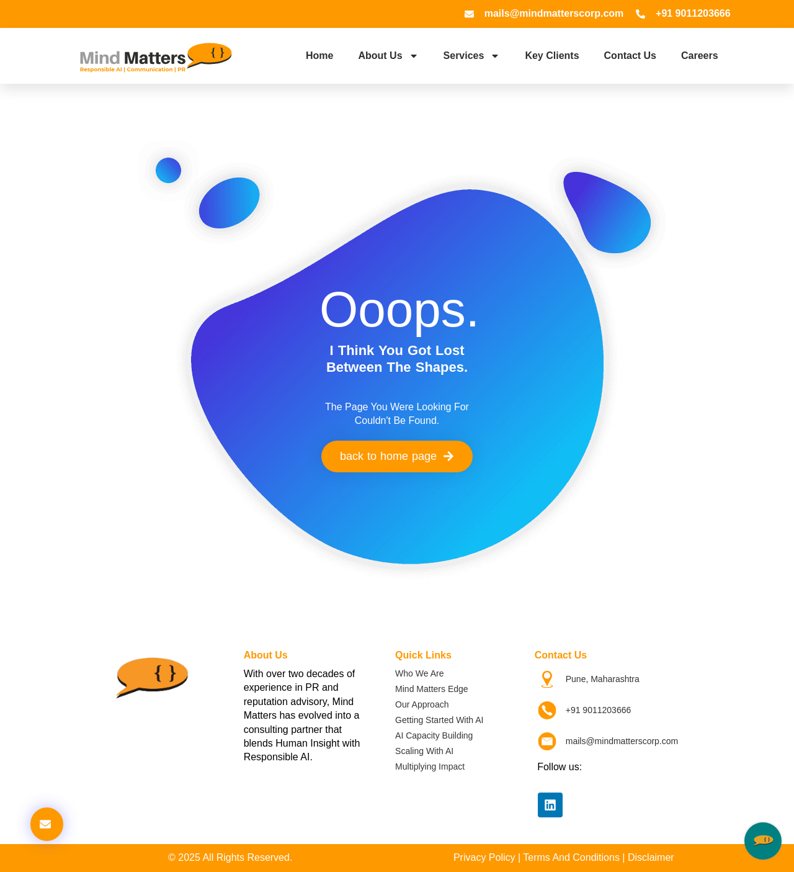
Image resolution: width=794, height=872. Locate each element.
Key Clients (552, 55)
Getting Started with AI (439, 720)
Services (472, 56)
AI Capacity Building (434, 735)
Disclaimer (651, 857)
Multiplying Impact (430, 766)
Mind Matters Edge (431, 689)
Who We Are (419, 673)
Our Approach (421, 704)
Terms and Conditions (571, 857)
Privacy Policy (484, 857)
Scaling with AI (424, 751)
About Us (388, 56)
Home (319, 55)
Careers (699, 55)
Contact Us (630, 55)
